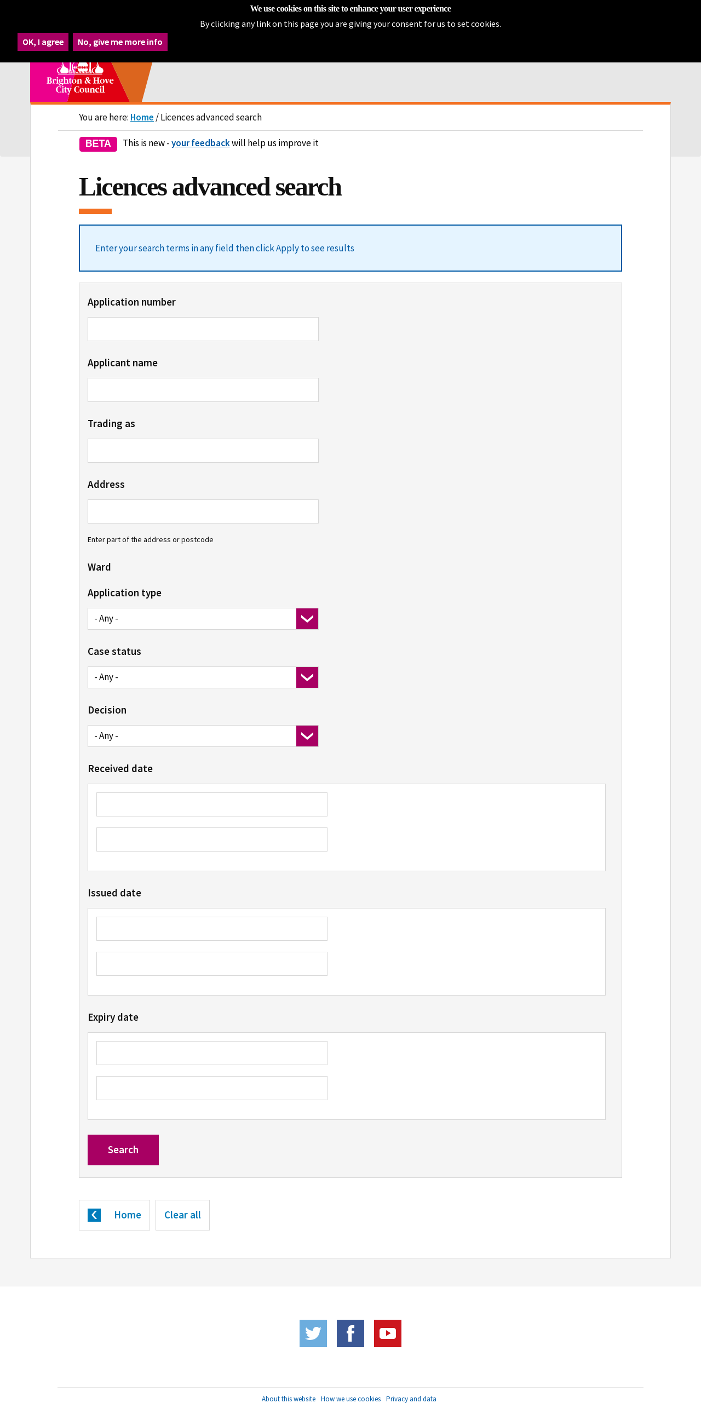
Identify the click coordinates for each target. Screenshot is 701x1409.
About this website (288, 1399)
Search (123, 1149)
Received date (120, 768)
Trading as (111, 423)
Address (106, 484)
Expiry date (113, 1016)
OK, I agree (43, 38)
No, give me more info (120, 38)
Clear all (182, 1214)
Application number (132, 301)
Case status (114, 651)
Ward (99, 566)
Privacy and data (411, 1399)
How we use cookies (351, 1399)
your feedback (200, 143)
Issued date (114, 892)
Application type (125, 592)
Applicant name (123, 362)
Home (142, 117)
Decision (107, 709)
